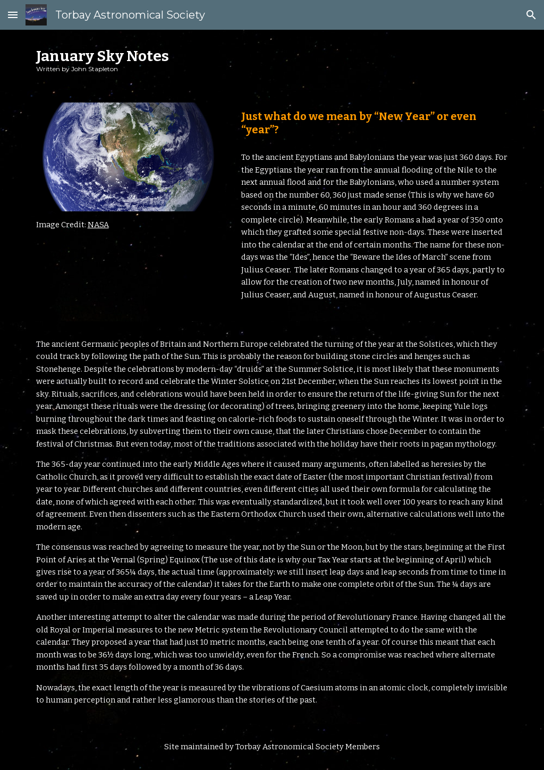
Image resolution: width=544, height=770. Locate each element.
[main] (272, 59)
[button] (13, 14)
